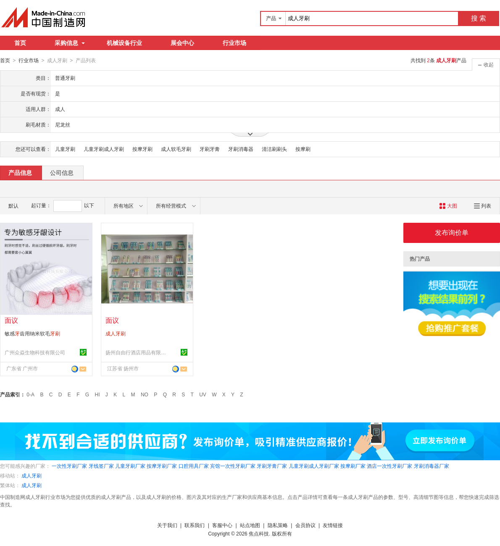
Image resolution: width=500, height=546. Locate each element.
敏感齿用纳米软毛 (32, 333)
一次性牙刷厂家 (69, 466)
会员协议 (305, 525)
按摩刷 (303, 149)
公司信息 (62, 172)
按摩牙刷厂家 (162, 466)
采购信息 (70, 43)
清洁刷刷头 (274, 149)
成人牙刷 (31, 475)
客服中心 (222, 525)
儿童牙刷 (65, 149)
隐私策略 (278, 525)
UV (202, 394)
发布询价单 (451, 232)
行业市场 (234, 43)
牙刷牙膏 (210, 149)
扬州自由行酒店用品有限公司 (136, 352)
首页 (20, 43)
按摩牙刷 (142, 149)
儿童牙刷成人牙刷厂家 (314, 466)
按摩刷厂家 (353, 466)
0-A (30, 394)
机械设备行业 (124, 43)
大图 (448, 205)
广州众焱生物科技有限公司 (35, 352)
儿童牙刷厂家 (130, 466)
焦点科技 (259, 533)
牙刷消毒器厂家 (431, 466)
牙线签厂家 (101, 466)
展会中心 (182, 43)
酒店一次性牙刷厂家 (389, 466)
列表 (482, 205)
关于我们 (167, 525)
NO (144, 394)
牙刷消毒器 (240, 149)
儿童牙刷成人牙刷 (104, 149)
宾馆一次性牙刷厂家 (232, 466)
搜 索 (478, 18)
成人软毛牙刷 (176, 149)
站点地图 (250, 525)
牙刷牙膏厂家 (272, 466)
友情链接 (333, 525)
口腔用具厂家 (194, 466)
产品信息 (20, 172)
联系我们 (194, 525)
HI (97, 394)
